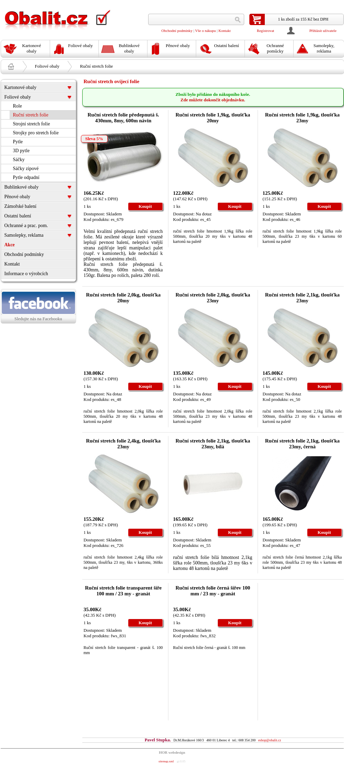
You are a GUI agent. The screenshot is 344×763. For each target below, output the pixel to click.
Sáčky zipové (26, 168)
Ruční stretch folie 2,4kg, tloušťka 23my (123, 443)
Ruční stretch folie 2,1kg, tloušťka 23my (302, 297)
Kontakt (224, 31)
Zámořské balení (20, 206)
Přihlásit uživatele (322, 31)
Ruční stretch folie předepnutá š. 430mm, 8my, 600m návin (123, 117)
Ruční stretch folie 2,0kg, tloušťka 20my (123, 297)
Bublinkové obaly (21, 187)
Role (17, 106)
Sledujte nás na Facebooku (38, 306)
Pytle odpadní (26, 177)
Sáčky (19, 159)
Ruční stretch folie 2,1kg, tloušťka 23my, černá (302, 443)
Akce (9, 244)
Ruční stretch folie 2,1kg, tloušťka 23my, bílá (213, 443)
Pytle (18, 141)
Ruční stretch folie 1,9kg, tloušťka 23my (302, 117)
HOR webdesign (172, 752)
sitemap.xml (166, 761)
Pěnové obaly (17, 196)
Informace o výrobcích (26, 273)
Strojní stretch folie (31, 123)
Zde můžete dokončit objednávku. (212, 99)
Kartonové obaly (20, 87)
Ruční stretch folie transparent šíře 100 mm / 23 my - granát (123, 590)
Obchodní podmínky (177, 31)
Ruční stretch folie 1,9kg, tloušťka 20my (213, 117)
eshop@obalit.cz (269, 740)
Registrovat (265, 31)
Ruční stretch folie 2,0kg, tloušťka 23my (213, 297)
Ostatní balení (17, 215)
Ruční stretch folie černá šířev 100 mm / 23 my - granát (213, 590)
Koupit (145, 206)
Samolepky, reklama (24, 235)
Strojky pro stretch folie (36, 132)
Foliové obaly (47, 66)
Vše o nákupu (205, 31)
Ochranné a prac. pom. (26, 225)
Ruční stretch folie (96, 66)
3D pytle (21, 150)
